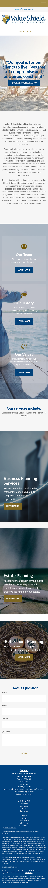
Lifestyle (24, 818)
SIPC (31, 873)
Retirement (24, 804)
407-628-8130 (24, 32)
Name (4, 692)
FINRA (27, 873)
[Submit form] (24, 753)
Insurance (24, 811)
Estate (24, 809)
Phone (5, 719)
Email (4, 706)
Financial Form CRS (10, 827)
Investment (24, 806)
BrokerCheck (6, 833)
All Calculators (24, 826)
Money (24, 816)
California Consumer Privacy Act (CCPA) (19, 859)
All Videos (24, 823)
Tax (24, 813)
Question (6, 732)
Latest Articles (24, 821)
